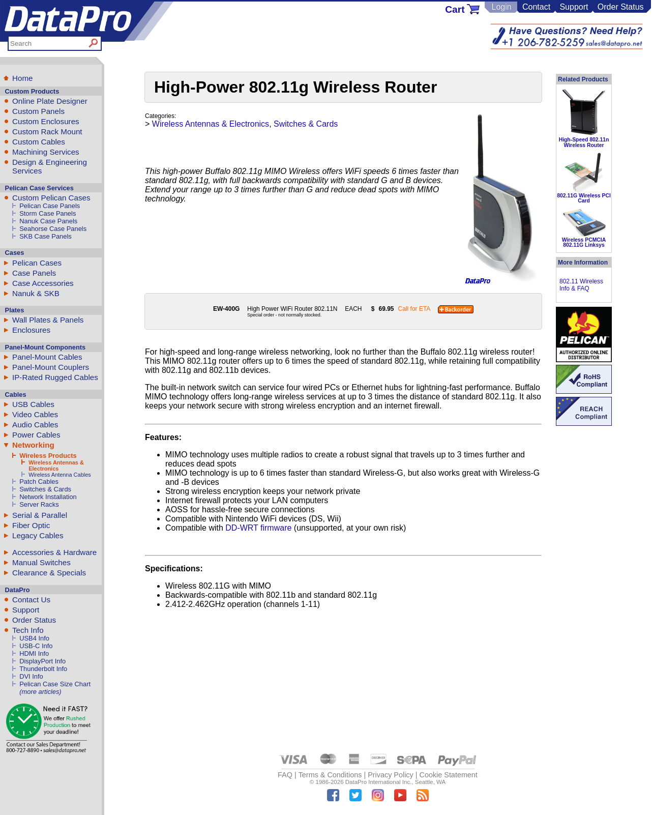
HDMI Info (34, 653)
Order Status (621, 7)
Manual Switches (41, 562)
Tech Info (28, 630)
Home (22, 78)
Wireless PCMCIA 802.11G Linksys (584, 242)
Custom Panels (38, 111)
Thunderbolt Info (43, 669)
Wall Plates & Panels (47, 319)
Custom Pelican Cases (51, 197)
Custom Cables (38, 141)
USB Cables (33, 404)
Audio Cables (35, 424)
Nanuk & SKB (36, 293)
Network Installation (48, 497)
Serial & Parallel (39, 515)
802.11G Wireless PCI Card (584, 198)
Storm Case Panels (47, 213)
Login (501, 7)
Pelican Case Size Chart (55, 684)
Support (573, 7)
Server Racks (38, 504)
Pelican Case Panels (49, 206)
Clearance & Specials (49, 572)
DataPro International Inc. (378, 782)
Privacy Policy (390, 775)
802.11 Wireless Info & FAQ (581, 285)
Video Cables (35, 414)
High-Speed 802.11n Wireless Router (584, 142)
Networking (33, 445)
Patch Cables (38, 481)
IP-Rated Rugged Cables (55, 377)
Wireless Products (48, 455)
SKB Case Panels (45, 236)
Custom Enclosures (45, 121)
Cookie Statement (448, 775)
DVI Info (31, 676)
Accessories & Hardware (54, 552)
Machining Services (45, 152)
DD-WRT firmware (258, 527)
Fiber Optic (31, 525)
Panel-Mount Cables (47, 357)
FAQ (285, 775)
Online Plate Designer (49, 101)
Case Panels (34, 273)
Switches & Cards (45, 489)
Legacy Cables (37, 535)
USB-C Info (35, 646)
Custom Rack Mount (47, 131)
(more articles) (40, 691)
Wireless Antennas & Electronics (56, 465)
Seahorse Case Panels (52, 228)
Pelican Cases (37, 262)
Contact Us (31, 599)
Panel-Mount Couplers (50, 367)
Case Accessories (43, 283)
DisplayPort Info (42, 661)
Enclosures (31, 330)
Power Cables (36, 434)
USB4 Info (34, 638)
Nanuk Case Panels (48, 221)
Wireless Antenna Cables (59, 475)
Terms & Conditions (330, 775)
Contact (536, 7)
